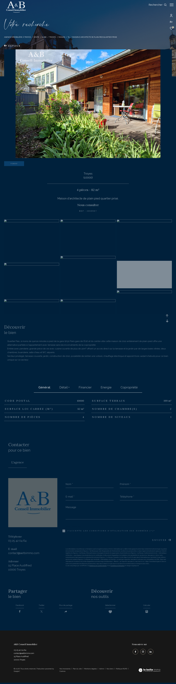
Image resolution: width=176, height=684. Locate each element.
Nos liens (110, 670)
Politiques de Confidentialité (98, 565)
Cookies (62, 672)
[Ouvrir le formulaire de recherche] (156, 5)
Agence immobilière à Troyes (17, 37)
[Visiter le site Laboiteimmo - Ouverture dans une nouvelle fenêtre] (149, 672)
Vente (36, 37)
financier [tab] (85, 387)
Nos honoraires (65, 670)
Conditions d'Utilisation (118, 565)
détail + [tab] (64, 387)
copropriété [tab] (129, 387)
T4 (68, 37)
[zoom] (31, 221)
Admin (102, 670)
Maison (62, 37)
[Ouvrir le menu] (171, 5)
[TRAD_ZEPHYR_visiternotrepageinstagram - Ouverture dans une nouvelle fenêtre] (142, 652)
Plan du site (77, 670)
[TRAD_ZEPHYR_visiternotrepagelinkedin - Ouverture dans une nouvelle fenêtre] (149, 652)
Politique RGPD (121, 670)
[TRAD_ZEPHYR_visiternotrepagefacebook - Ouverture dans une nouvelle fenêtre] (134, 652)
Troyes (52, 37)
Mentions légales (90, 670)
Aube (44, 37)
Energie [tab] (106, 387)
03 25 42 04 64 (17, 540)
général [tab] (44, 387)
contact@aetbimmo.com (23, 553)
